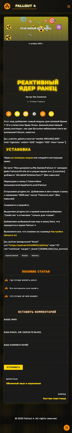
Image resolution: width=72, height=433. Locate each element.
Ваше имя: (10, 319)
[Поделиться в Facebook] (17, 114)
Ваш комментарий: (16, 345)
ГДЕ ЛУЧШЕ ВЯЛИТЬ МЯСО (23, 280)
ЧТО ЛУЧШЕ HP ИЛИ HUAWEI (24, 296)
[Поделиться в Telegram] (34, 114)
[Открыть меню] (68, 6)
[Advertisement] (36, 62)
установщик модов (22, 157)
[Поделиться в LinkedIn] (25, 114)
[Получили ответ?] (67, 428)
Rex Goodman (39, 97)
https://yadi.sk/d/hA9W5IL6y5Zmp (28, 245)
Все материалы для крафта (24, 288)
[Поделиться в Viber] (42, 114)
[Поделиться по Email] (51, 114)
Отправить (13, 367)
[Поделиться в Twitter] (8, 114)
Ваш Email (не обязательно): (22, 332)
